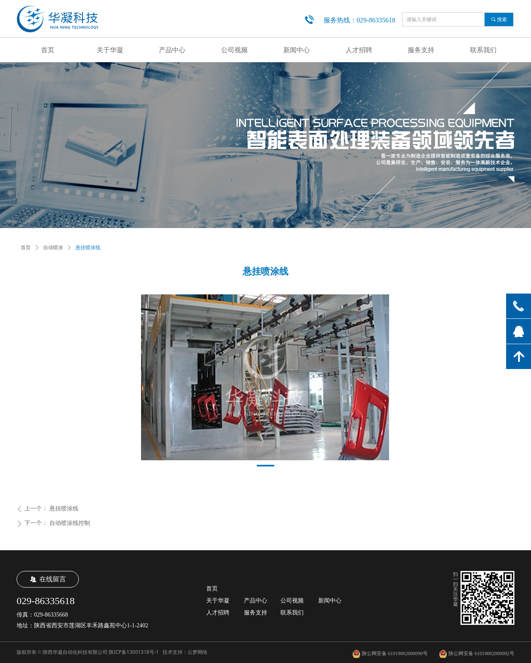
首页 (26, 247)
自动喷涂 (53, 247)
